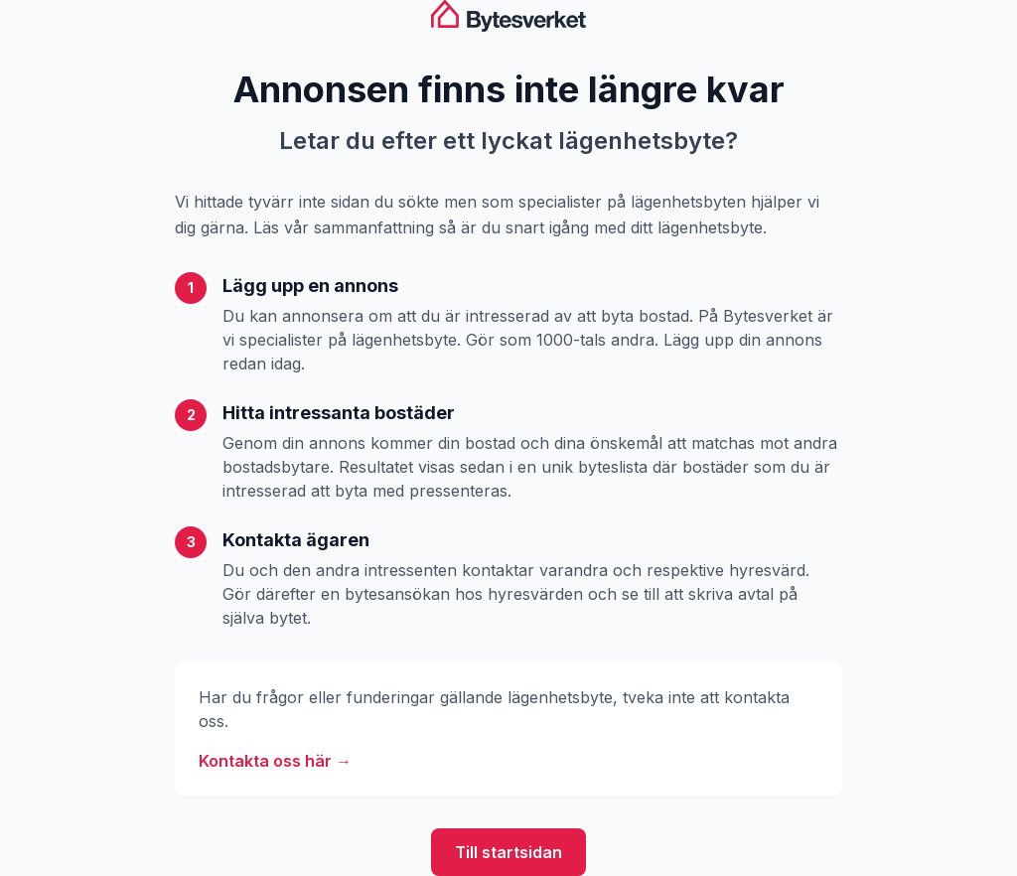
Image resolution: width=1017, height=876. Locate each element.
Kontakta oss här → (275, 761)
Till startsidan (508, 852)
